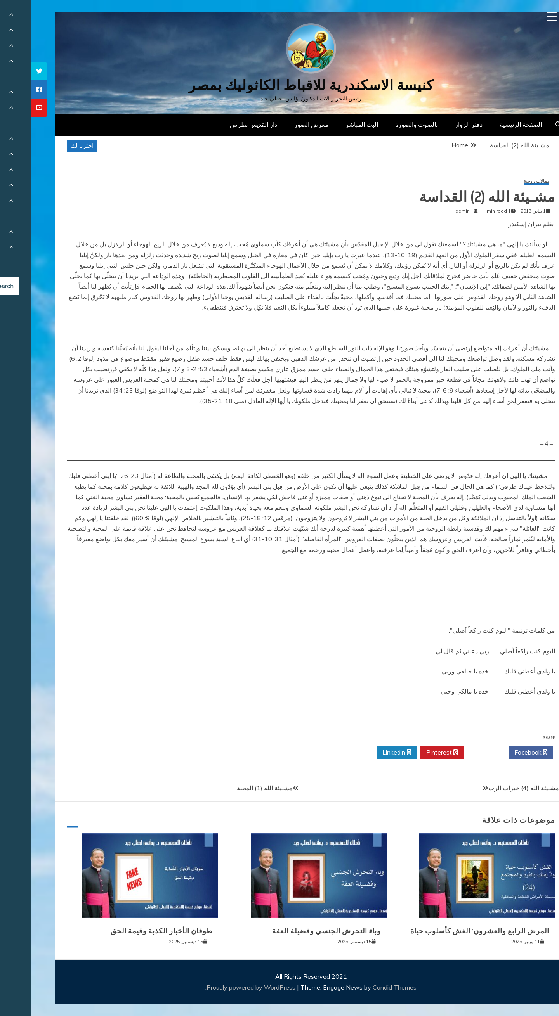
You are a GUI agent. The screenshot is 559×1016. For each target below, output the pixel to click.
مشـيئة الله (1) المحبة (233, 788)
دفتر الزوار (437, 124)
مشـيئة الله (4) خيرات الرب (492, 788)
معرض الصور (280, 124)
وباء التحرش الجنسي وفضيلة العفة (295, 931)
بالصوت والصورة (385, 124)
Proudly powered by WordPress (220, 987)
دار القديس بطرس (222, 124)
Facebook (499, 752)
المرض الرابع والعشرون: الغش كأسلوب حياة (448, 931)
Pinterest (410, 752)
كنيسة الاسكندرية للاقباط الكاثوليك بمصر (279, 85)
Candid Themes (363, 987)
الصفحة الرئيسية (489, 124)
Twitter (454, 752)
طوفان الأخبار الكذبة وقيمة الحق (130, 931)
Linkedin (365, 752)
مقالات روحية (505, 181)
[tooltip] (8, 71)
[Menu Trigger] (520, 16)
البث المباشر (330, 124)
